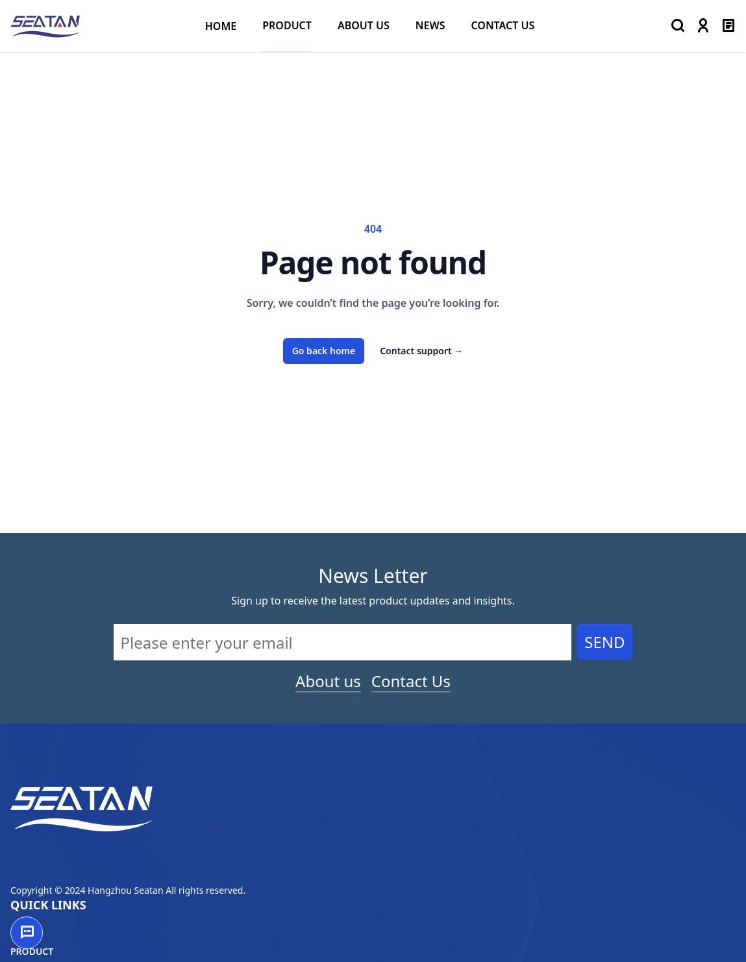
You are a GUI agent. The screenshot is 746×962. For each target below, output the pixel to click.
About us (328, 681)
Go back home (324, 350)
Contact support (421, 350)
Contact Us (411, 681)
